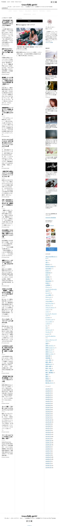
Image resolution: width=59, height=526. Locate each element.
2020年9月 (48, 439)
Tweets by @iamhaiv (51, 217)
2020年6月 (48, 445)
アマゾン (48, 280)
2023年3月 (48, 406)
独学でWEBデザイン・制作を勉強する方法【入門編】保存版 (7, 51)
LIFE (34, 14)
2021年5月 (48, 423)
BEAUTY (35, 11)
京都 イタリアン (50, 338)
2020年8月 (48, 441)
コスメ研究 (48, 288)
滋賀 (47, 367)
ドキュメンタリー (50, 300)
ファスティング (49, 312)
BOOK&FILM (27, 14)
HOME (10, 11)
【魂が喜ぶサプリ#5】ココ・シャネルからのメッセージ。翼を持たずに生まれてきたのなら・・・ (51, 190)
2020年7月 (48, 443)
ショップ (48, 292)
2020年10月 (48, 437)
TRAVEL (21, 11)
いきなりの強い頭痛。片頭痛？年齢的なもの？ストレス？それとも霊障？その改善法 (51, 110)
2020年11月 (48, 435)
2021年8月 (48, 419)
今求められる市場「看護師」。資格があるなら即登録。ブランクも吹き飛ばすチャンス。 (7, 292)
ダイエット (48, 298)
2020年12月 (48, 433)
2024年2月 (48, 392)
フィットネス (49, 314)
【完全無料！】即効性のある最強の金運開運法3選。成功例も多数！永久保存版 (51, 126)
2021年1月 (48, 431)
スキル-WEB (49, 294)
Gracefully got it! (29, 4)
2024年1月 (48, 394)
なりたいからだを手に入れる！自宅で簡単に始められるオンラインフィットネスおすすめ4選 (7, 143)
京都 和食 (48, 350)
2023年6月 (48, 402)
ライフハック (49, 322)
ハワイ (47, 304)
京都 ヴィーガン (50, 346)
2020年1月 (48, 456)
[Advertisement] (8, 482)
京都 (47, 336)
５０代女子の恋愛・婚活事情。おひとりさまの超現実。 (51, 158)
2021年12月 (48, 412)
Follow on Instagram (51, 242)
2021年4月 (48, 425)
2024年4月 (48, 387)
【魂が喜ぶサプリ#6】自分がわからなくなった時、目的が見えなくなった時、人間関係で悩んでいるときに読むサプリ (51, 142)
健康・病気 (48, 355)
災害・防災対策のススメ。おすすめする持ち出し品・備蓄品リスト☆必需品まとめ (7, 203)
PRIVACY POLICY (18, 1)
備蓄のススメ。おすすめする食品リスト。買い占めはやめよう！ (7, 263)
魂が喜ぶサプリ (49, 375)
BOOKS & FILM (49, 259)
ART (47, 255)
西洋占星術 (48, 373)
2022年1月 (48, 410)
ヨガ (47, 320)
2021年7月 (48, 421)
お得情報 (48, 278)
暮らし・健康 (49, 363)
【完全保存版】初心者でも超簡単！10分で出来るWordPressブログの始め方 (7, 23)
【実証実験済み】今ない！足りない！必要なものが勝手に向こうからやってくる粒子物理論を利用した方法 (51, 61)
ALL (47, 253)
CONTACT (29, 518)
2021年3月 (48, 427)
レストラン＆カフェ (50, 329)
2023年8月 (48, 398)
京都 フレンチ (49, 342)
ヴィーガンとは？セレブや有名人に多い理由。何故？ (7, 436)
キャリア (48, 285)
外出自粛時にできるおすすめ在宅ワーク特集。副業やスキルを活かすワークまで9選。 (7, 233)
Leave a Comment (5, 74)
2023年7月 (48, 400)
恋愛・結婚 (48, 359)
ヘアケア (48, 316)
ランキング (48, 324)
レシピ (47, 326)
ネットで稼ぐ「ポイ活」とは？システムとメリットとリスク (7, 408)
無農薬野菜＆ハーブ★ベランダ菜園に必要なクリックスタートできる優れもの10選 (7, 111)
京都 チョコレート (50, 340)
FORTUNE (41, 11)
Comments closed (5, 45)
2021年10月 (48, 414)
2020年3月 (48, 452)
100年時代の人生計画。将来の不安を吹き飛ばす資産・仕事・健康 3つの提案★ (7, 349)
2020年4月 (48, 450)
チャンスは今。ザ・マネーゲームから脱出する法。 (7, 320)
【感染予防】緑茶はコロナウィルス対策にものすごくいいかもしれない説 (7, 174)
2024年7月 (48, 385)
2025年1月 (48, 381)
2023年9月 (48, 396)
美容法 (47, 371)
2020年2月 (48, 454)
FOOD (14, 11)
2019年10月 (48, 460)
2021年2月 (48, 429)
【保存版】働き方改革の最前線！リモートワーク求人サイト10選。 (7, 378)
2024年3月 (48, 390)
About (8, 1)
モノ (47, 318)
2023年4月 (48, 404)
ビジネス (48, 310)
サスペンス (48, 290)
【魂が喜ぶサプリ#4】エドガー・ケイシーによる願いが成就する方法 (51, 206)
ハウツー (48, 302)
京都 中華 (48, 348)
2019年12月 (48, 458)
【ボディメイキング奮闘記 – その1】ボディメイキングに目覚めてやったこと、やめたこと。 (51, 174)
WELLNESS (27, 11)
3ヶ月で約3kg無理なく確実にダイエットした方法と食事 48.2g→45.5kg (51, 77)
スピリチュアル (49, 296)
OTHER (47, 269)
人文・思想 (48, 353)
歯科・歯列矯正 (49, 365)
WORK (48, 11)
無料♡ (47, 369)
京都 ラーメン (49, 344)
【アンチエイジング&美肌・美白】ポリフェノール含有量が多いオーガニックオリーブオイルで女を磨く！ (51, 93)
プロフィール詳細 (49, 42)
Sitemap (12, 1)
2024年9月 (48, 383)
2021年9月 (48, 416)
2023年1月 (48, 408)
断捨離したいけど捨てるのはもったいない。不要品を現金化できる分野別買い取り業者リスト (7, 81)
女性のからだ (49, 357)
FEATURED (48, 261)
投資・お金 (48, 361)
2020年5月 (48, 448)
